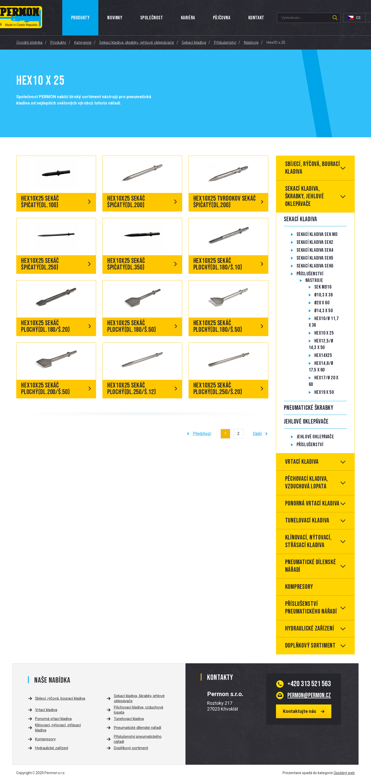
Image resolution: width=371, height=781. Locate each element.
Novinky (114, 18)
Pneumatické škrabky (308, 408)
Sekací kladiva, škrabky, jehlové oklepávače (304, 196)
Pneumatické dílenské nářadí (310, 566)
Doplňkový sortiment (310, 646)
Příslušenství (310, 274)
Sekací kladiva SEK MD (317, 234)
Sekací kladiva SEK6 (315, 266)
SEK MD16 (323, 287)
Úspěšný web (344, 773)
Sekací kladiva (300, 219)
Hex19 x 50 (324, 392)
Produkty (80, 18)
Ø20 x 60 (322, 303)
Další (257, 433)
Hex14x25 (323, 355)
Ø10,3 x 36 (323, 295)
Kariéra (188, 18)
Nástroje (314, 280)
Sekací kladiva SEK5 (315, 258)
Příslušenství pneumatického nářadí (311, 607)
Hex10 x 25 (324, 333)
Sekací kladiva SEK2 (315, 242)
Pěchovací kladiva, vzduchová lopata (306, 482)
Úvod (59, 17)
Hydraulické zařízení (309, 629)
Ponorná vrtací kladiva (312, 503)
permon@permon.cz (309, 695)
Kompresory (299, 587)
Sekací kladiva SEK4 (315, 250)
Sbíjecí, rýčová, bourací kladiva (312, 168)
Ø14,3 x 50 (323, 311)
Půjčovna (221, 18)
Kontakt (256, 18)
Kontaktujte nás (299, 711)
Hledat (335, 18)
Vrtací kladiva (302, 462)
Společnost (151, 18)
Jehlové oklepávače (306, 422)
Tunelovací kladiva (307, 520)
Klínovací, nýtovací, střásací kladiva (308, 541)
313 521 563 (309, 684)
